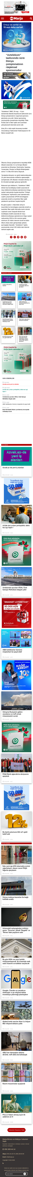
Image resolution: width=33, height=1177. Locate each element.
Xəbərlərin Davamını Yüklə (16, 1130)
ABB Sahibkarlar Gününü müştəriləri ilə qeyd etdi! (16, 404)
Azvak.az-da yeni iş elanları (11, 384)
